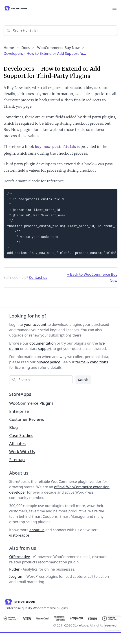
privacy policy (48, 362)
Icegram (16, 576)
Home (9, 47)
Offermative (19, 556)
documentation (42, 343)
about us (36, 529)
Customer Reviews (26, 419)
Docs (25, 47)
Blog (13, 427)
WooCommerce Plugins (31, 403)
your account (35, 324)
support (44, 348)
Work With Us (22, 451)
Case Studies (21, 435)
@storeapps (19, 535)
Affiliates (17, 443)
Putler (14, 569)
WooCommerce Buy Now (58, 47)
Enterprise (19, 411)
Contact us (38, 277)
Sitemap (17, 459)
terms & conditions (91, 362)
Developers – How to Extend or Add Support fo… (45, 53)
